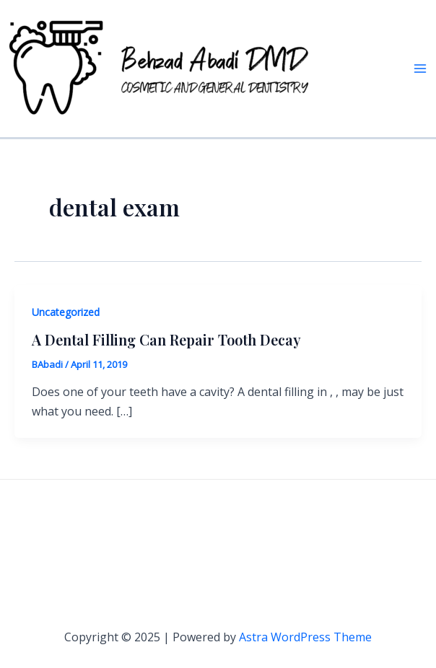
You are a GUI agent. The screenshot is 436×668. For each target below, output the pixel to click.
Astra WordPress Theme (305, 637)
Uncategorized (66, 312)
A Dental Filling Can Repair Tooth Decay (166, 339)
